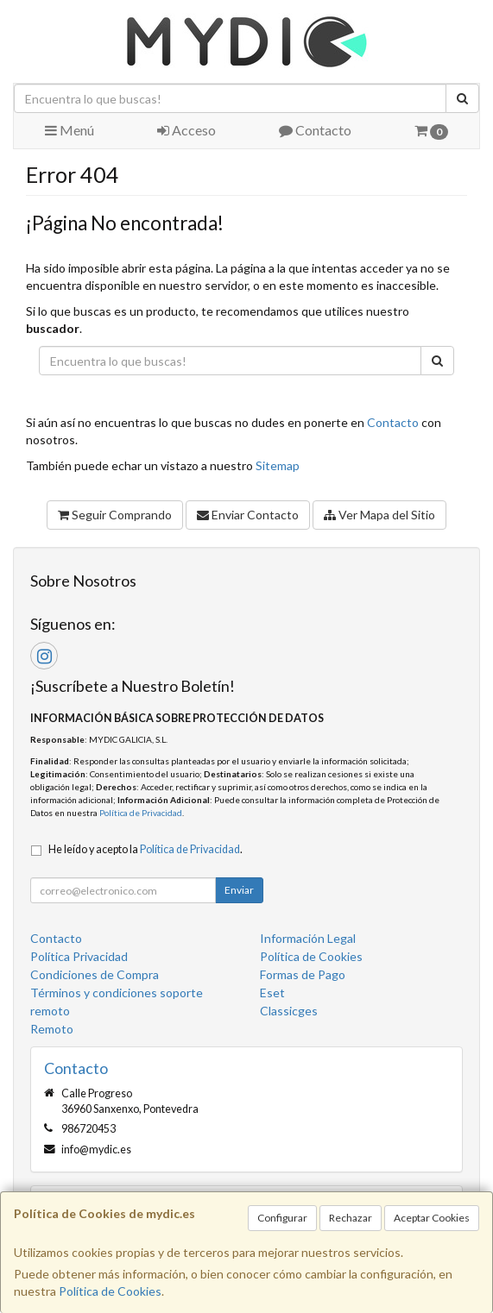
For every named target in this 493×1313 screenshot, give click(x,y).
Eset (272, 992)
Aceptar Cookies (432, 1217)
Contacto (315, 130)
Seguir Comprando (115, 514)
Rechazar (350, 1217)
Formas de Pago (302, 974)
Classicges (289, 1010)
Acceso (186, 130)
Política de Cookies (110, 1291)
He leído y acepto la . (145, 849)
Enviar (239, 889)
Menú (69, 130)
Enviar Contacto (248, 514)
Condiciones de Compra (94, 974)
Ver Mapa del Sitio (379, 514)
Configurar (282, 1217)
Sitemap (278, 465)
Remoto (51, 1028)
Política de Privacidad (140, 812)
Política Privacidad (79, 956)
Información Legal (308, 938)
